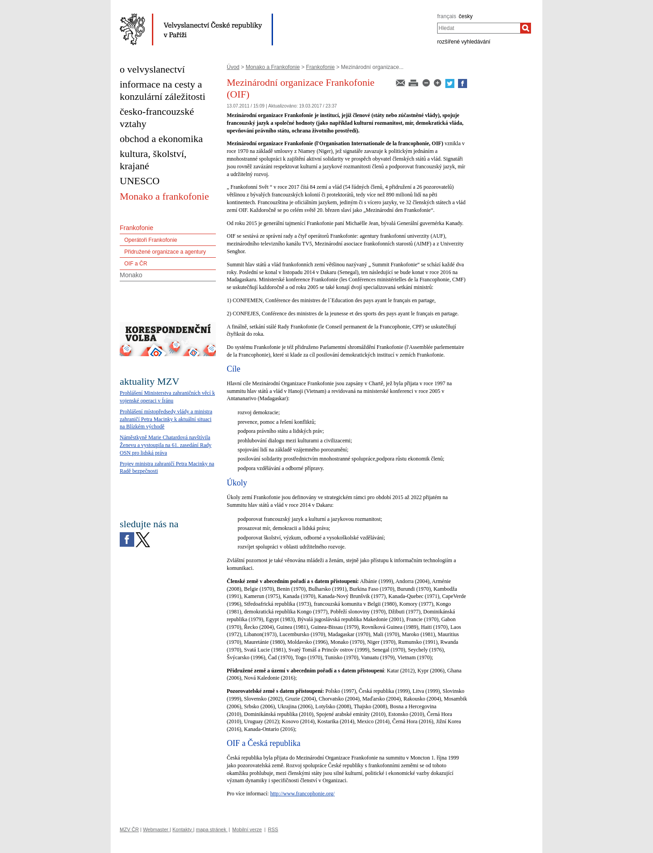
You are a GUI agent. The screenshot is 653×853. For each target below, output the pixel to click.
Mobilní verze (247, 829)
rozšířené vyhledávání (463, 41)
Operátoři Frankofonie (150, 240)
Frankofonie (320, 67)
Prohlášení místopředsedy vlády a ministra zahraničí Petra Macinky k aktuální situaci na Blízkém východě (166, 419)
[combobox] (478, 28)
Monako (131, 275)
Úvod (233, 67)
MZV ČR (129, 829)
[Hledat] (525, 28)
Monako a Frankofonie (273, 67)
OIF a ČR (135, 263)
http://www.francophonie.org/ (302, 793)
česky (466, 16)
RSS (273, 829)
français (446, 16)
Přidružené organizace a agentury (165, 252)
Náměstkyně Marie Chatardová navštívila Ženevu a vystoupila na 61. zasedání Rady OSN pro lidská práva (165, 445)
